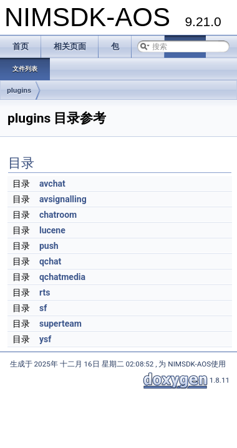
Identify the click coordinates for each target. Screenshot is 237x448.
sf (43, 308)
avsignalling (63, 199)
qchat (50, 261)
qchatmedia (62, 277)
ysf (45, 339)
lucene (52, 230)
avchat (52, 184)
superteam (60, 324)
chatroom (58, 215)
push (49, 246)
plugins (19, 90)
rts (44, 292)
